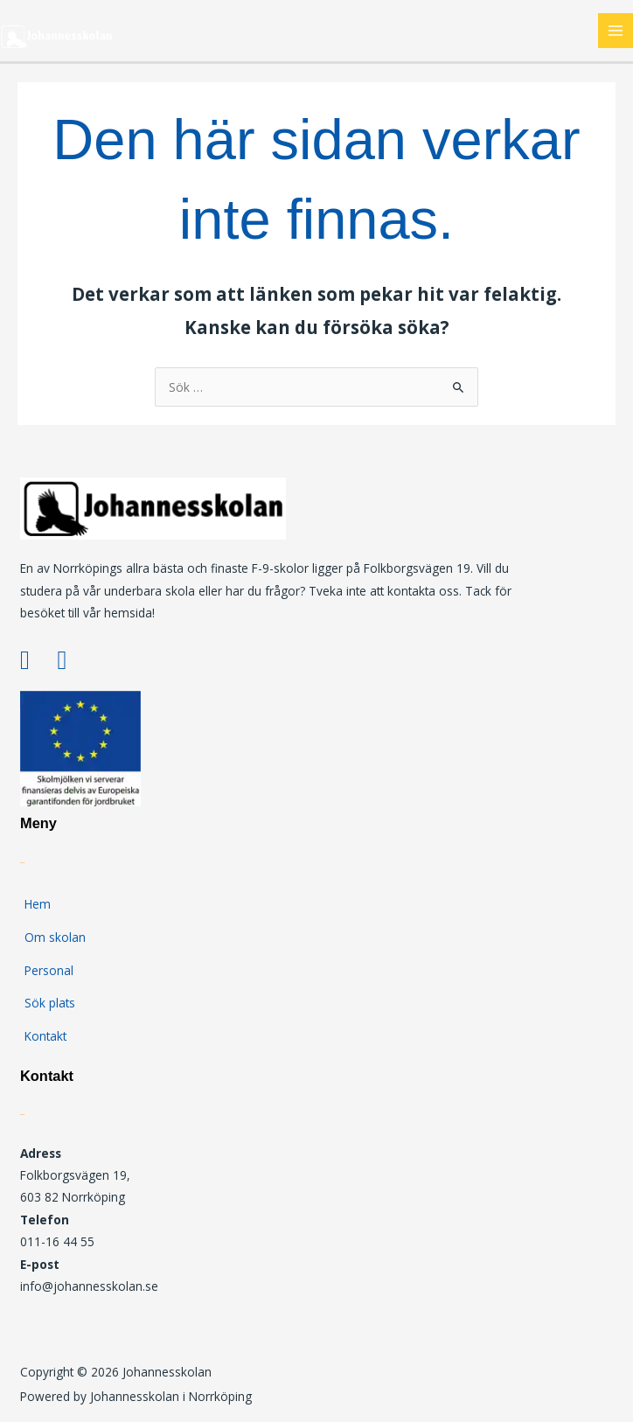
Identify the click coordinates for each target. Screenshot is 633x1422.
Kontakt (45, 1036)
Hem (37, 904)
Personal (48, 970)
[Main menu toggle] (616, 31)
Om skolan (55, 937)
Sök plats (49, 1002)
